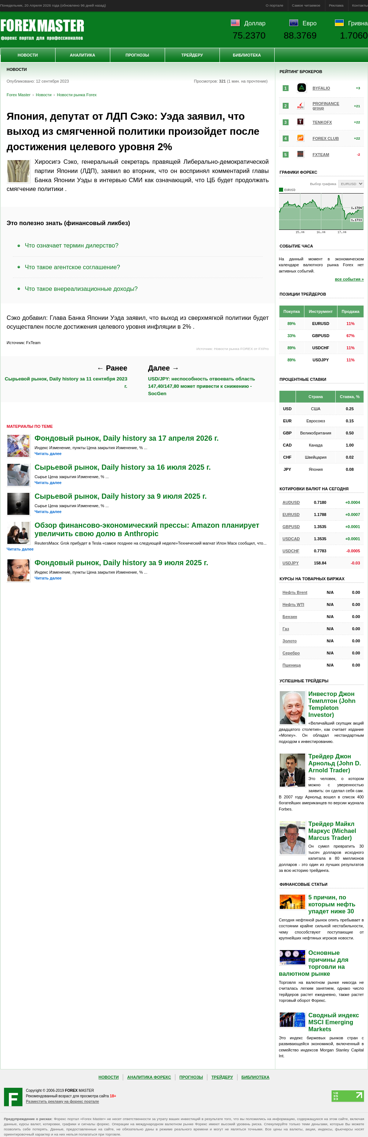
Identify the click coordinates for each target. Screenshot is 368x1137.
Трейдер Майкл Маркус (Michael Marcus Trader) (332, 830)
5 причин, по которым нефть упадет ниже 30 (332, 904)
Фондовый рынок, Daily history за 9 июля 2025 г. (121, 563)
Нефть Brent (295, 592)
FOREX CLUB (325, 138)
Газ (286, 629)
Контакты (360, 5)
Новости (28, 55)
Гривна (358, 23)
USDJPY (291, 563)
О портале (274, 5)
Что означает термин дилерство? (72, 245)
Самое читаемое (306, 5)
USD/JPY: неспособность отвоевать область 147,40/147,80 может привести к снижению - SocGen (201, 380)
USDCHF (291, 551)
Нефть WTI (293, 604)
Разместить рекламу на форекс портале (62, 1102)
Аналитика (82, 55)
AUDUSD (291, 502)
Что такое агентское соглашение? (72, 267)
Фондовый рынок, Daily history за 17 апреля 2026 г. (127, 438)
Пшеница (292, 665)
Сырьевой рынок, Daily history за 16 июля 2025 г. (123, 467)
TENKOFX (322, 122)
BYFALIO (321, 88)
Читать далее (48, 453)
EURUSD (291, 514)
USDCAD (291, 539)
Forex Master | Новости (42, 30)
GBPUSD (291, 526)
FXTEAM (320, 154)
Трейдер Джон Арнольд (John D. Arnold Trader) (334, 763)
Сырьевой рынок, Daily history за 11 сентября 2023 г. (66, 376)
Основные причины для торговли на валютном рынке (314, 963)
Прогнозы (137, 55)
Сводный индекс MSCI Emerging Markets (333, 1022)
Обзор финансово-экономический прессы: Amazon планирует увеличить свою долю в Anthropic (147, 529)
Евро (310, 23)
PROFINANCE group (325, 105)
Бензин (290, 616)
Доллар (254, 23)
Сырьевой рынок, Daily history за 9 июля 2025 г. (121, 496)
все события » (349, 279)
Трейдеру (192, 55)
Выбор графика (323, 184)
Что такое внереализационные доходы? (81, 288)
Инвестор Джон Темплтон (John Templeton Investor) (332, 704)
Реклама (336, 5)
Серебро (291, 653)
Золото (290, 641)
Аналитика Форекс (149, 1077)
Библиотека (247, 55)
